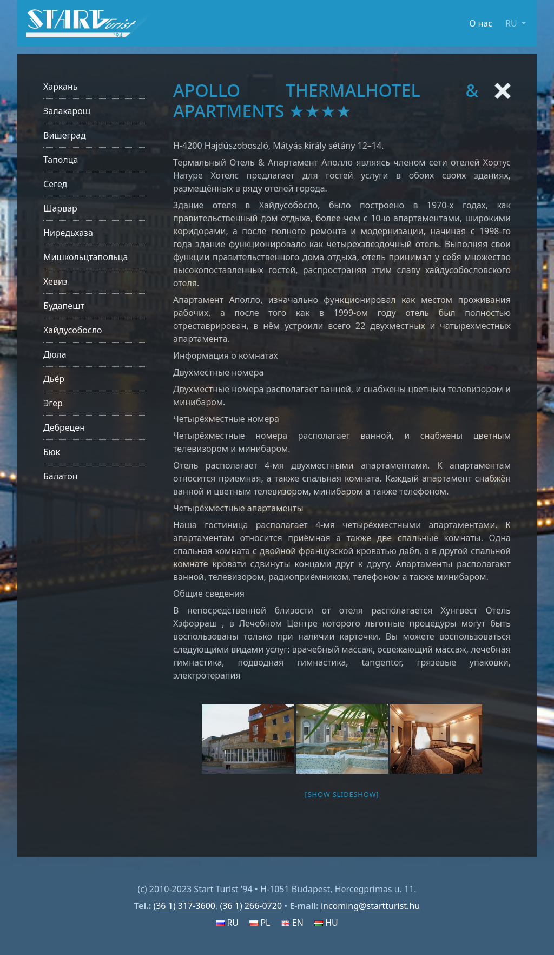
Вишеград (64, 135)
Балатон (60, 476)
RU (227, 922)
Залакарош (66, 111)
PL (259, 922)
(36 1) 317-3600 (184, 906)
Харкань (60, 87)
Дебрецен (64, 427)
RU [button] (512, 23)
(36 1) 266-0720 (251, 906)
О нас (480, 23)
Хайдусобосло (72, 330)
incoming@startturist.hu (370, 906)
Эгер (53, 403)
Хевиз (55, 281)
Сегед (55, 184)
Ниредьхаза (68, 233)
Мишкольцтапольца (85, 257)
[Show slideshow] (342, 794)
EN (292, 922)
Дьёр (53, 379)
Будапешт (63, 306)
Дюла (55, 354)
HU (326, 922)
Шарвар (60, 208)
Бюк (51, 452)
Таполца (60, 160)
